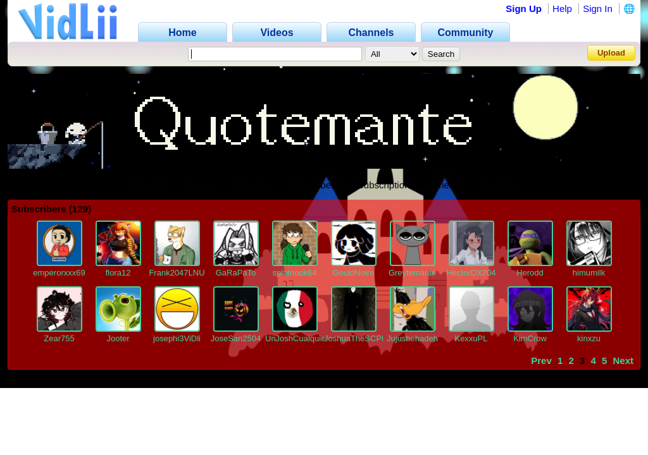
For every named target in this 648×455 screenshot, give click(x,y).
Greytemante (412, 272)
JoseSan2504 (236, 338)
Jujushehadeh (412, 338)
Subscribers (314, 184)
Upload (611, 53)
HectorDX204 (470, 272)
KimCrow (530, 338)
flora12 (118, 272)
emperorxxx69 (59, 272)
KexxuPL (470, 338)
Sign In (598, 8)
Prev (541, 360)
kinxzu (589, 338)
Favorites (251, 184)
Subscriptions (386, 184)
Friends (448, 184)
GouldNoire (354, 272)
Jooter (117, 338)
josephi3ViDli (177, 338)
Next (623, 360)
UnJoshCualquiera (299, 338)
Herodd (530, 272)
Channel (148, 184)
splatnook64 (294, 272)
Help (562, 8)
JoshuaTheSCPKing (361, 338)
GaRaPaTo (236, 272)
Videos (198, 184)
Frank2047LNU (176, 272)
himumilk (589, 272)
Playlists (500, 184)
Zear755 (59, 338)
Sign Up (524, 8)
